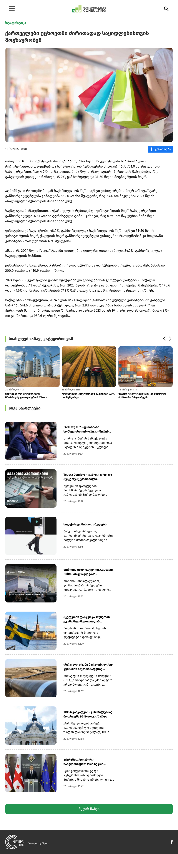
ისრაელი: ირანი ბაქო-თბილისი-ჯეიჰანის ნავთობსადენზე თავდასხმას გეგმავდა (88, 667)
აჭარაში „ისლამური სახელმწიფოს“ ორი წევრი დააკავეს (83, 762)
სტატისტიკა (15, 23)
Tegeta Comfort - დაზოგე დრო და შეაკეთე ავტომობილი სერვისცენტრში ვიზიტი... (87, 477)
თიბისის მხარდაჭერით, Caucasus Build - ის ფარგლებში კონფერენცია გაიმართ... (88, 572)
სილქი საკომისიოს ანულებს (84, 524)
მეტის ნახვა (89, 809)
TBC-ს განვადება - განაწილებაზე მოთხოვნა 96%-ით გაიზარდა (88, 714)
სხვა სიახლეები (24, 408)
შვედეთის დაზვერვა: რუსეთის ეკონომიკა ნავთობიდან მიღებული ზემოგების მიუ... (86, 619)
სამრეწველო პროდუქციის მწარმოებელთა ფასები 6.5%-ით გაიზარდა (26, 395)
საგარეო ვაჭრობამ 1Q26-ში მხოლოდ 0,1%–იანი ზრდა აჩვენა (142, 395)
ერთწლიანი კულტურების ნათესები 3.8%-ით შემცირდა (89, 395)
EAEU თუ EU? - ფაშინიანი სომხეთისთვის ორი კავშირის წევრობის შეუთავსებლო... (86, 429)
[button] (164, 339)
